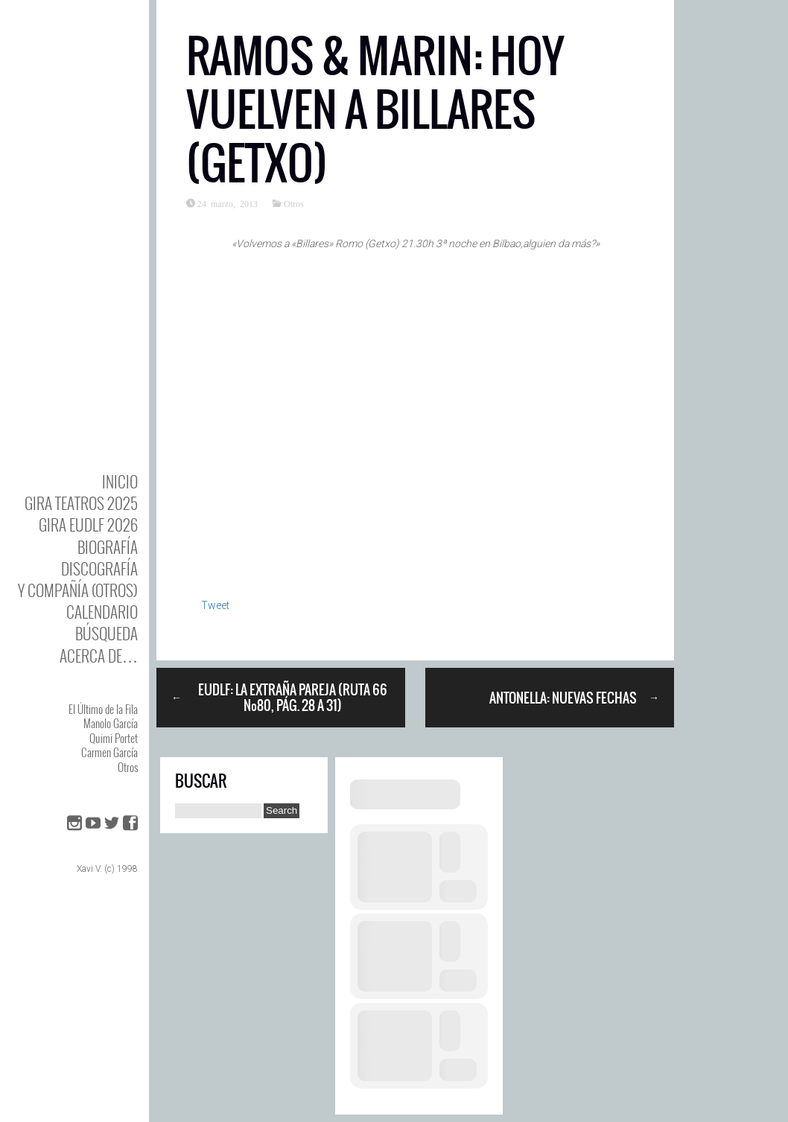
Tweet (215, 605)
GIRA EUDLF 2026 (88, 524)
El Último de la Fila (103, 709)
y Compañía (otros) (78, 590)
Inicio (120, 481)
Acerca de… (99, 655)
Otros (128, 767)
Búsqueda (106, 633)
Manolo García (110, 723)
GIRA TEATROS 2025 (81, 502)
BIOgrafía (107, 546)
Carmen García (109, 752)
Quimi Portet (113, 738)
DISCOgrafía (99, 568)
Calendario (102, 611)
